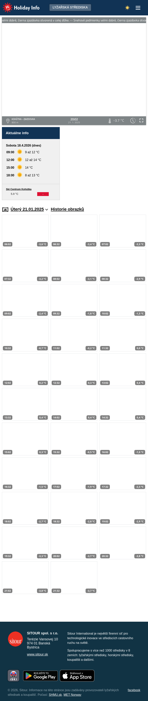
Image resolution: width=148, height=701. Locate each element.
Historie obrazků (67, 209)
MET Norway (72, 694)
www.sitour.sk (37, 654)
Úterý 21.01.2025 (29, 209)
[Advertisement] (105, 163)
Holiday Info (17, 5)
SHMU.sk (55, 694)
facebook (134, 690)
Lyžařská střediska (70, 7)
